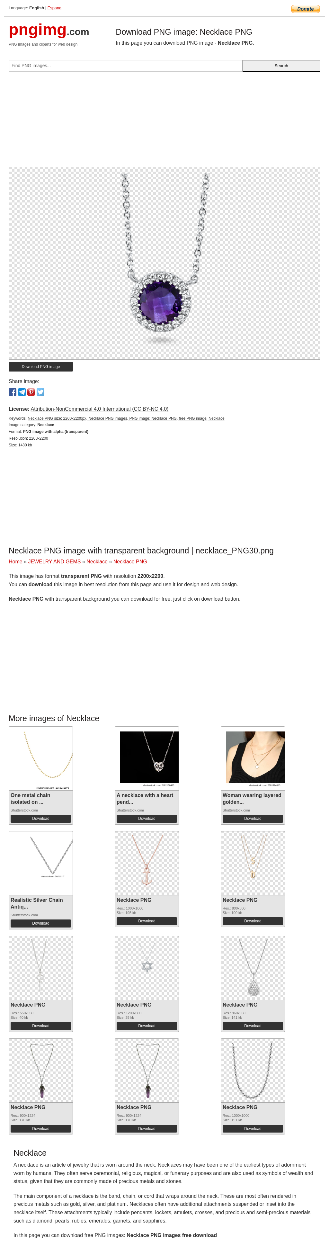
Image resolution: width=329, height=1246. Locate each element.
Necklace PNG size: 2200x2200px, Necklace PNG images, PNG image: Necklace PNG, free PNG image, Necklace (126, 418)
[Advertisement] (164, 122)
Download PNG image (41, 366)
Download (40, 818)
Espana (54, 7)
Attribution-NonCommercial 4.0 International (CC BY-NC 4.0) (99, 409)
